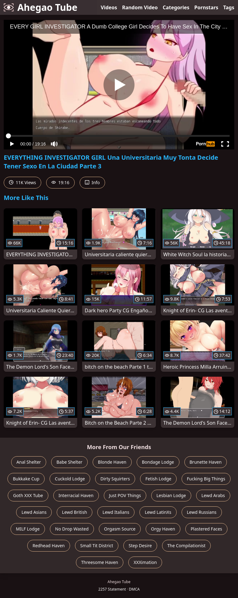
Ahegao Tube (40, 7)
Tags (228, 7)
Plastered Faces (206, 529)
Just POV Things (125, 495)
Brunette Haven (206, 462)
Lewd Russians (202, 512)
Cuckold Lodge (70, 479)
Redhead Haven (49, 545)
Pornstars (206, 7)
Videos (109, 7)
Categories (176, 7)
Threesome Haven (99, 562)
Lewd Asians (33, 512)
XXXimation (145, 562)
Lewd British (74, 512)
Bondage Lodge (158, 462)
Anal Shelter (28, 462)
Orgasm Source (119, 529)
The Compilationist (186, 545)
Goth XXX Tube (28, 495)
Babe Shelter (69, 462)
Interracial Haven (76, 495)
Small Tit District (96, 545)
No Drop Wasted (72, 529)
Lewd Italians (116, 512)
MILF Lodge (28, 529)
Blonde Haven (112, 462)
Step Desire (140, 545)
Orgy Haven (163, 529)
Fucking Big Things (206, 479)
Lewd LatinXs (158, 512)
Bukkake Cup (26, 479)
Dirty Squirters (115, 479)
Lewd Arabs (213, 495)
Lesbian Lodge (171, 495)
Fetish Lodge (158, 479)
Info (92, 182)
